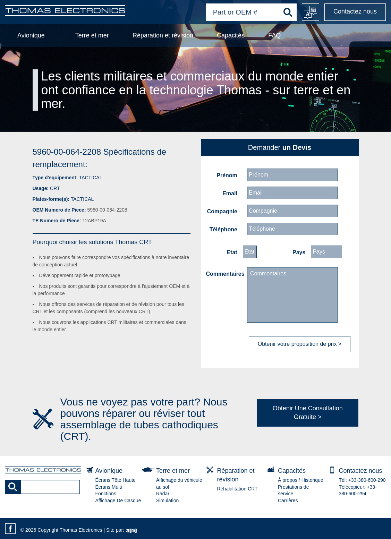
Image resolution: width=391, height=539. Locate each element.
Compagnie (222, 211)
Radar (162, 493)
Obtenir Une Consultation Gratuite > (308, 412)
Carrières (288, 500)
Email (229, 193)
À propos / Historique (300, 480)
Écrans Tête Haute (115, 480)
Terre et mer (92, 35)
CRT (55, 188)
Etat (232, 252)
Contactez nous (355, 11)
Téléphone (223, 229)
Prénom (226, 175)
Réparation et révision (163, 35)
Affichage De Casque (118, 500)
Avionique (31, 35)
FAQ (274, 35)
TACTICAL (90, 177)
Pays (298, 252)
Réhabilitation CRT (237, 488)
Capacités (231, 35)
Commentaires (224, 274)
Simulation (167, 500)
